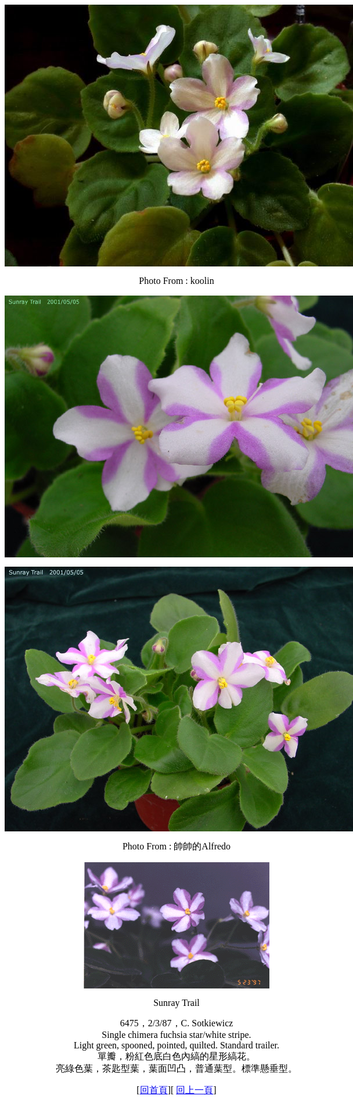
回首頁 (154, 1090)
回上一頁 (194, 1090)
